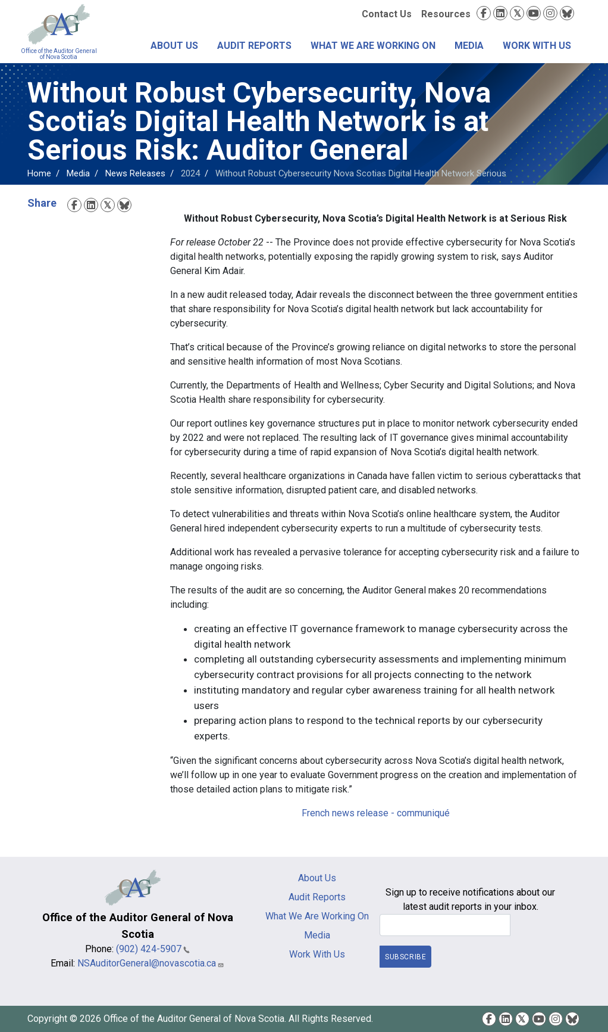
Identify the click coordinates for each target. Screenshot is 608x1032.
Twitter (517, 13)
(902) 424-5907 (153, 949)
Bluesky (567, 13)
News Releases (135, 173)
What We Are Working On (373, 45)
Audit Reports (254, 45)
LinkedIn (500, 13)
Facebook (484, 13)
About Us (174, 45)
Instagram (550, 13)
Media (469, 45)
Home (39, 173)
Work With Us (537, 45)
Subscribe (405, 957)
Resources (446, 14)
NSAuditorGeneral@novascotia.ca (150, 963)
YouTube (533, 13)
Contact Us (387, 14)
